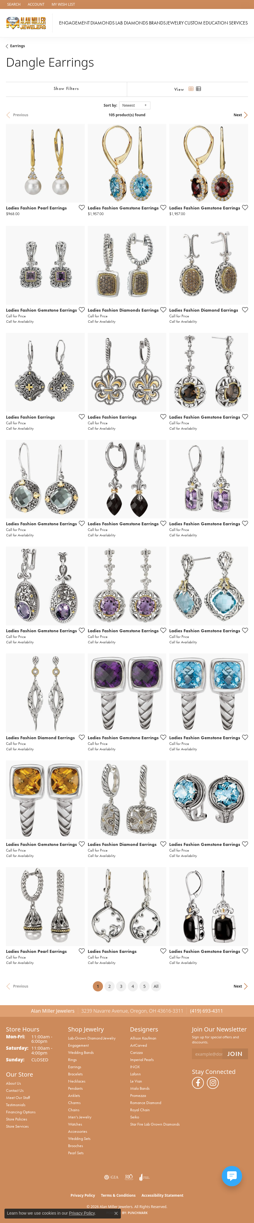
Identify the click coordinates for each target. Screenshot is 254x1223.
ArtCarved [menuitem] (138, 1045)
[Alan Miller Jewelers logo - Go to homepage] (28, 23)
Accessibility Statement (162, 1195)
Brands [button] (157, 23)
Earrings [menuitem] (74, 1066)
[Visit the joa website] (144, 1177)
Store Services (17, 1126)
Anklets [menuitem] (74, 1095)
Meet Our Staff (18, 1097)
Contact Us (15, 1090)
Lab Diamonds (132, 23)
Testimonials (15, 1104)
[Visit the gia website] (111, 1177)
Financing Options (21, 1112)
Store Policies (16, 1119)
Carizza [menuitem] (136, 1052)
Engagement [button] (74, 23)
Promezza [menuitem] (138, 1095)
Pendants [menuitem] (75, 1088)
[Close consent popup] (116, 1213)
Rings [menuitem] (72, 1059)
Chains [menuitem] (73, 1109)
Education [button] (215, 23)
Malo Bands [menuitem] (140, 1088)
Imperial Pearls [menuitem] (142, 1059)
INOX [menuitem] (135, 1066)
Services (238, 23)
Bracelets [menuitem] (75, 1074)
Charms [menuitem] (74, 1102)
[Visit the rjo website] (128, 1177)
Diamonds (102, 23)
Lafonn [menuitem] (135, 1074)
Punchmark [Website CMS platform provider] (138, 1213)
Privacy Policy (83, 1195)
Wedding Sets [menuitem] (79, 1138)
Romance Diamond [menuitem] (145, 1102)
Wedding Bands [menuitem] (81, 1052)
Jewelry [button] (175, 23)
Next (238, 114)
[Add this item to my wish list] (80, 207)
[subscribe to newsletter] (235, 1054)
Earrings (17, 45)
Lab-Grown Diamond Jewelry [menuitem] (92, 1038)
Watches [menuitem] (75, 1124)
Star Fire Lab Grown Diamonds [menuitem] (155, 1124)
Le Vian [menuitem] (136, 1081)
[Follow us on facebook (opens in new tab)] (198, 1083)
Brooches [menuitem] (75, 1145)
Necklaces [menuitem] (76, 1081)
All (156, 986)
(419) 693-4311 (206, 1011)
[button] (13, 4)
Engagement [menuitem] (78, 1045)
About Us (13, 1083)
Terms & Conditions (118, 1195)
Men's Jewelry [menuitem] (79, 1117)
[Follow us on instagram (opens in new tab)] (213, 1083)
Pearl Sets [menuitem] (76, 1152)
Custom (193, 23)
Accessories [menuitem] (77, 1131)
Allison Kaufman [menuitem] (143, 1038)
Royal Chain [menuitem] (140, 1109)
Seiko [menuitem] (134, 1117)
